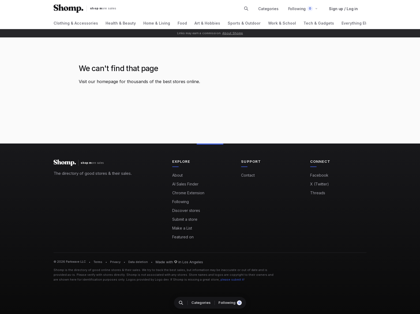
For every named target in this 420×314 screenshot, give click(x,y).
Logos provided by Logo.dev (147, 279)
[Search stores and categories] (246, 8)
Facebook (319, 175)
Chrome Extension (188, 193)
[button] (303, 9)
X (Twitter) (319, 184)
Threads (317, 193)
